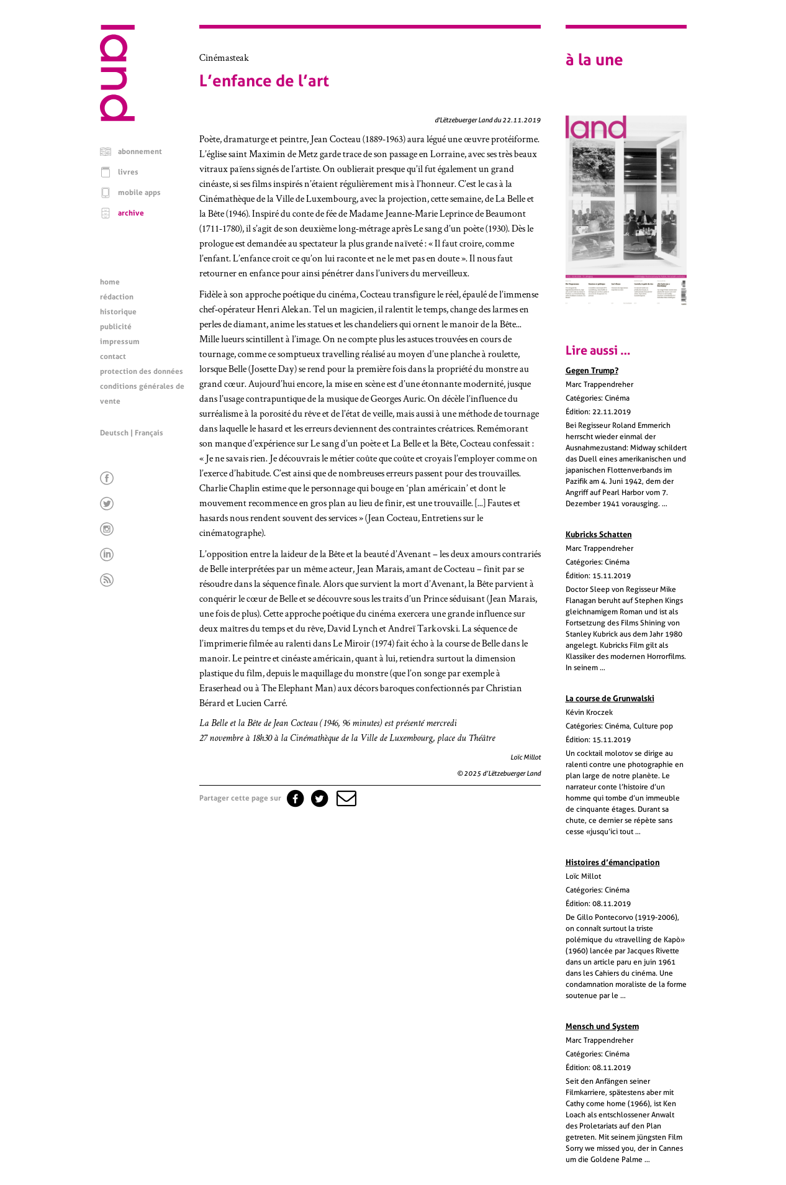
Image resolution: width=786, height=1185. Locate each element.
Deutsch (114, 433)
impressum (120, 341)
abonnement (140, 151)
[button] (345, 798)
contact (113, 356)
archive (131, 213)
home (110, 282)
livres (128, 172)
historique (118, 311)
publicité (116, 326)
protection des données (141, 371)
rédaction (116, 297)
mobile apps (139, 192)
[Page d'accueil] (117, 118)
